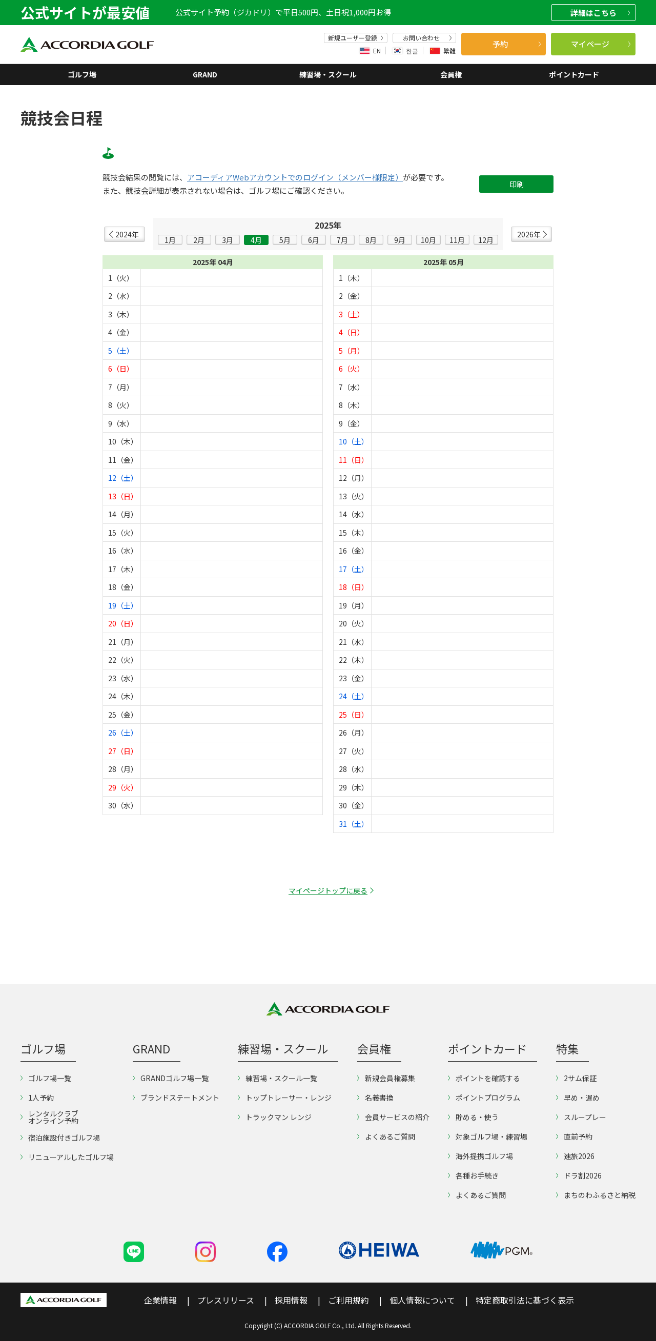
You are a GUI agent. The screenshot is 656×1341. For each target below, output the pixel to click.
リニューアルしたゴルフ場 (67, 1157)
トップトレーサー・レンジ (285, 1097)
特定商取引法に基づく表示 (525, 1300)
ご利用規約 (348, 1300)
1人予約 (37, 1097)
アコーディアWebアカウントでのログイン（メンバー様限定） (295, 177)
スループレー (581, 1117)
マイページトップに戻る (328, 890)
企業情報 (160, 1300)
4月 (256, 240)
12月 (486, 240)
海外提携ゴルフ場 (480, 1156)
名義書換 (375, 1097)
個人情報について (422, 1300)
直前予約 (574, 1136)
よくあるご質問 (386, 1136)
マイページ (601, 43)
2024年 (127, 234)
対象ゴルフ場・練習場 (487, 1136)
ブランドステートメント (176, 1097)
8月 (371, 240)
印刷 (516, 184)
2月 (198, 240)
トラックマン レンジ (275, 1117)
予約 (517, 43)
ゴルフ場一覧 (45, 1078)
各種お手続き (473, 1175)
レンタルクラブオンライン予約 (49, 1117)
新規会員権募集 (386, 1078)
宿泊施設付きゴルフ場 (60, 1137)
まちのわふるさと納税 (596, 1194)
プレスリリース (225, 1300)
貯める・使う (473, 1117)
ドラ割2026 (579, 1175)
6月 (313, 240)
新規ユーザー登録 (355, 38)
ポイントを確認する (484, 1078)
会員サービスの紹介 (393, 1117)
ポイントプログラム (484, 1097)
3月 (227, 240)
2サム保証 (576, 1078)
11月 (457, 240)
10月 (428, 240)
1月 (170, 240)
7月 (342, 240)
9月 (399, 240)
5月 (285, 240)
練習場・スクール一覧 (277, 1078)
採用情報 (291, 1300)
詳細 (600, 12)
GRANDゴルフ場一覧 (171, 1078)
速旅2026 (575, 1156)
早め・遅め (578, 1097)
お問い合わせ (427, 38)
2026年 (529, 234)
